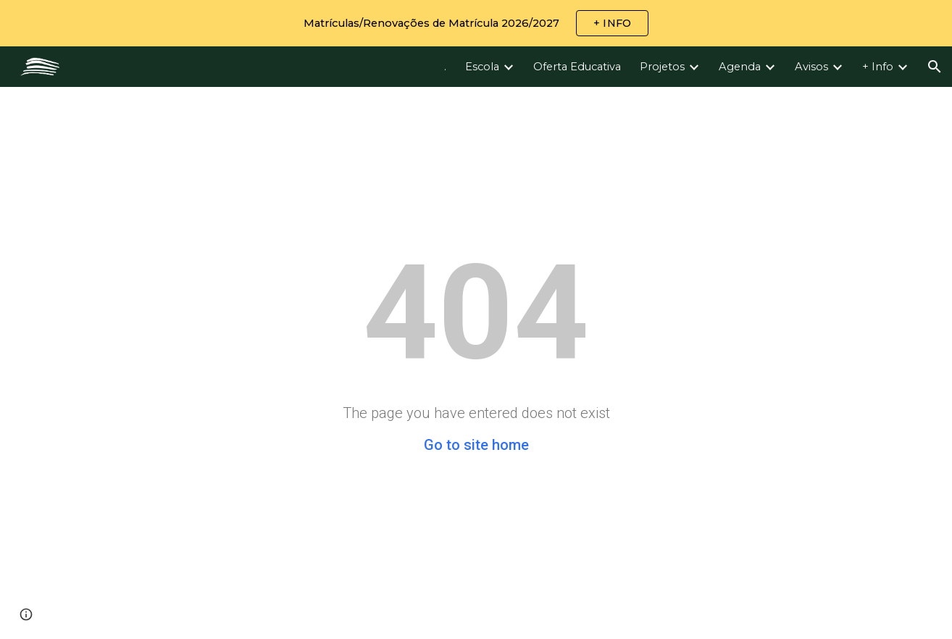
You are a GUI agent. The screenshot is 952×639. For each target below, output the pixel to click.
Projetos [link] (662, 66)
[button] (934, 66)
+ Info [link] (877, 66)
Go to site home (476, 445)
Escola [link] (482, 66)
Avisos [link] (811, 66)
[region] (476, 23)
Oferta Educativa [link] (577, 66)
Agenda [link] (740, 66)
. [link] (445, 66)
